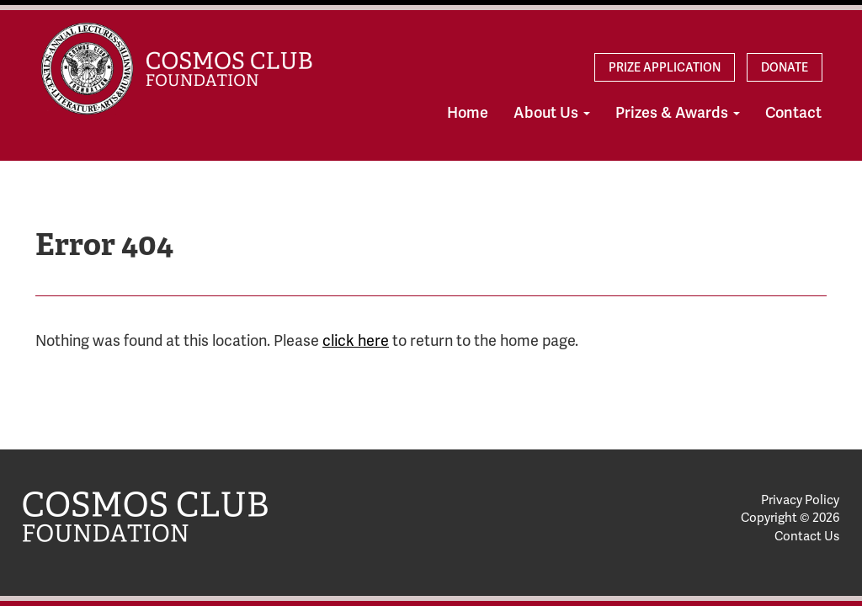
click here (355, 341)
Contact (793, 112)
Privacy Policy (800, 500)
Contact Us (806, 536)
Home (467, 112)
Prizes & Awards (677, 112)
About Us (551, 112)
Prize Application (665, 67)
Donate (784, 67)
